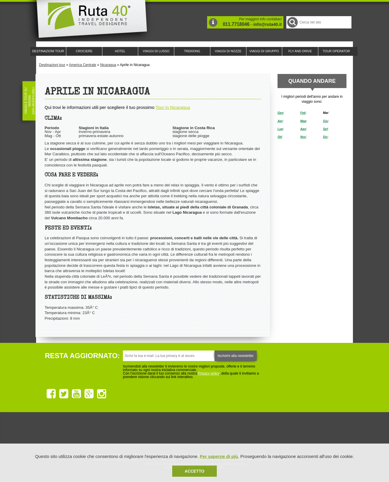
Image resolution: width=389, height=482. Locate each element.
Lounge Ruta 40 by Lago (259, 432)
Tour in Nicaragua (172, 107)
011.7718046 (236, 24)
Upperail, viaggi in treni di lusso (226, 432)
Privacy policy (208, 373)
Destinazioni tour (52, 65)
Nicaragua (108, 65)
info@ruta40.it (267, 24)
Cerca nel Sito (292, 22)
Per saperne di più (219, 456)
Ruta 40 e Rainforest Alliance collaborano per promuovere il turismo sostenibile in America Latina (160, 432)
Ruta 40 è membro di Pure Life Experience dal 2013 (193, 432)
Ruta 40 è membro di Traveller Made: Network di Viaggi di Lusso (127, 432)
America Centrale (82, 65)
